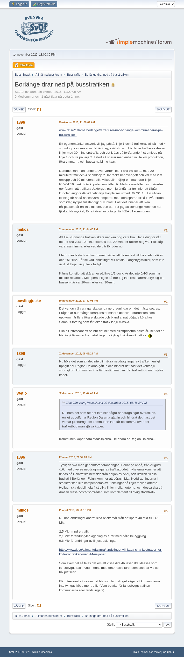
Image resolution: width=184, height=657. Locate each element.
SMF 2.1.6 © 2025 (19, 651)
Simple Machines (42, 651)
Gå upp (19, 605)
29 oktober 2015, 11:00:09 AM (77, 122)
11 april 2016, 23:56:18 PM (75, 510)
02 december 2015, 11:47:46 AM (78, 393)
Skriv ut (163, 109)
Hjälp (136, 651)
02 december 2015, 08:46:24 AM (78, 353)
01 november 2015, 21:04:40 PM (78, 229)
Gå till (110, 624)
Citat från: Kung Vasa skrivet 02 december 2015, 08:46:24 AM (106, 402)
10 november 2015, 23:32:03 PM (78, 300)
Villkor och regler (151, 651)
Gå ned (19, 109)
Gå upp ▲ (169, 651)
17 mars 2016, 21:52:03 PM (75, 457)
